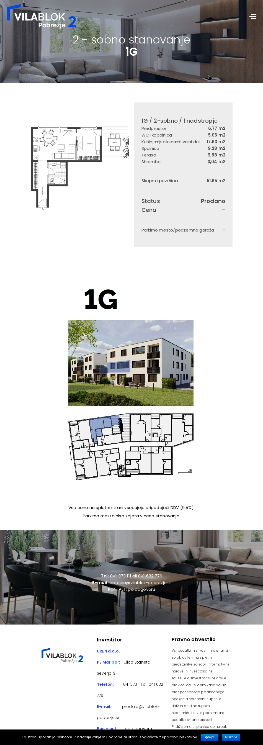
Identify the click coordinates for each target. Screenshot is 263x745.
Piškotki (231, 737)
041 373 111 (131, 684)
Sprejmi (209, 737)
